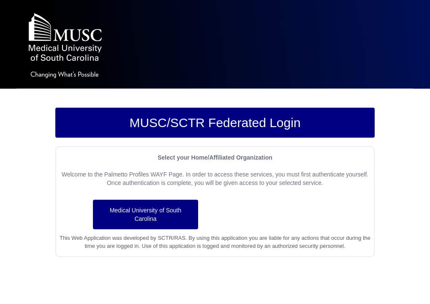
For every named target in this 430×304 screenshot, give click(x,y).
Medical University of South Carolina (146, 214)
